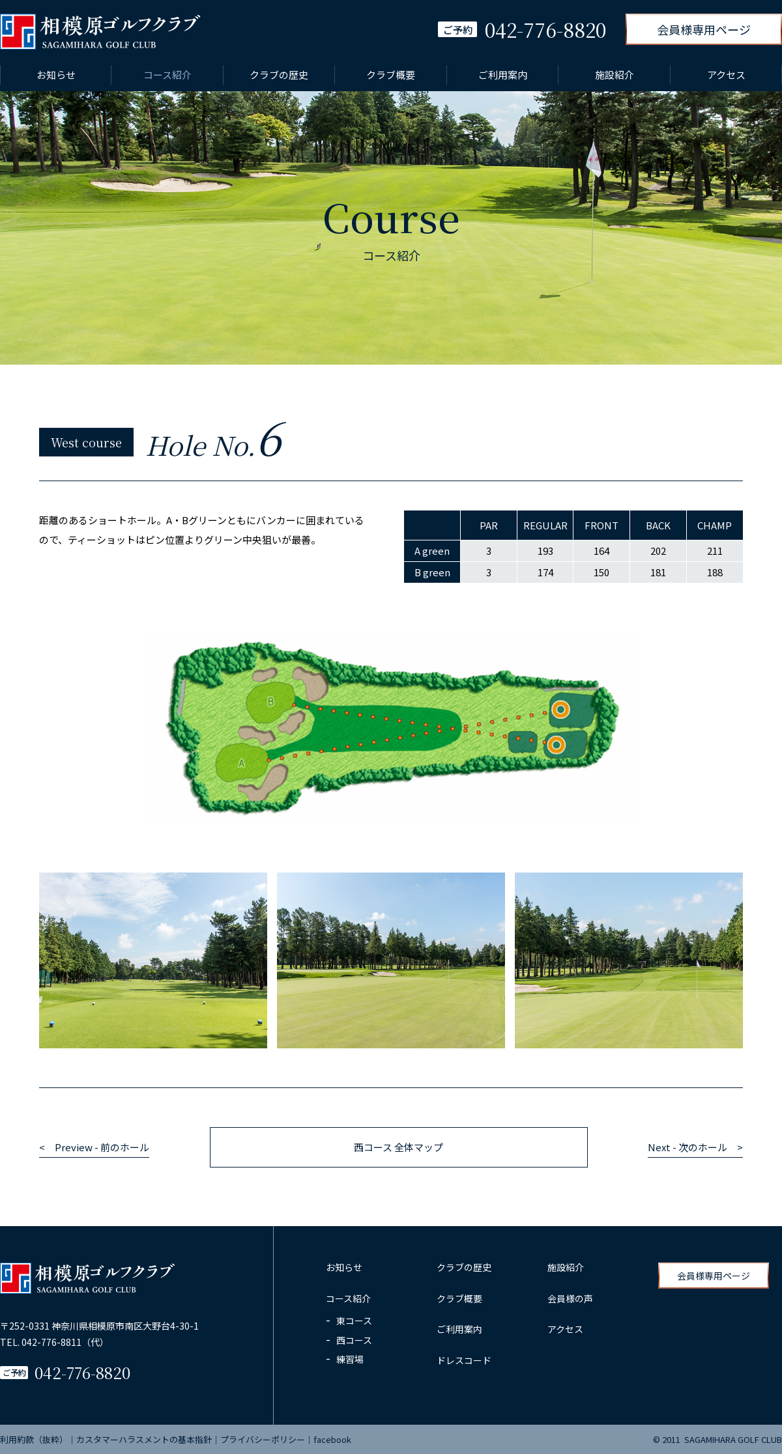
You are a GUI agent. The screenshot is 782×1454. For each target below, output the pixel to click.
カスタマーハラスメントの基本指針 (144, 1439)
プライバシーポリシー (262, 1439)
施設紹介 (614, 74)
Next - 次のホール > (695, 1147)
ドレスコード (464, 1360)
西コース (354, 1340)
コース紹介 (167, 74)
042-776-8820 (82, 1372)
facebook (332, 1439)
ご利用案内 (502, 74)
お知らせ (56, 74)
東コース (354, 1320)
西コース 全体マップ (398, 1147)
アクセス (726, 74)
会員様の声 (570, 1298)
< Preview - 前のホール (94, 1147)
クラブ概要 (390, 74)
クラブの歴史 (279, 74)
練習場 (350, 1358)
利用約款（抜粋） (34, 1439)
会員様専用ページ (704, 29)
